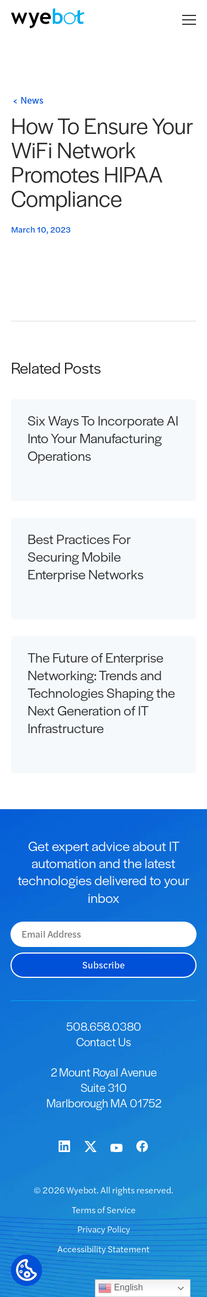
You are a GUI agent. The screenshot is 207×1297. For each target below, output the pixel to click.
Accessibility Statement (103, 1248)
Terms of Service (104, 1209)
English (120, 1288)
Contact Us (103, 1042)
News (32, 99)
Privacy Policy (103, 1229)
